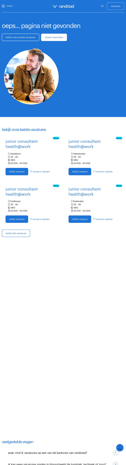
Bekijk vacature (16, 171)
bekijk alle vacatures (16, 233)
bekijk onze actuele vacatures (20, 37)
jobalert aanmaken (54, 37)
